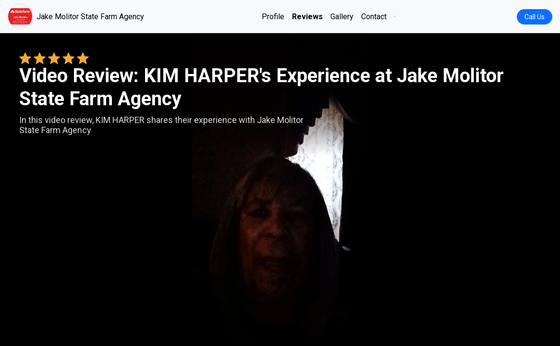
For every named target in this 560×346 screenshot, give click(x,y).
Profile (273, 16)
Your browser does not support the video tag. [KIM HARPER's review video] (280, 189)
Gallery (341, 16)
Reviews (307, 16)
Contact (374, 16)
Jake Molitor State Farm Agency (76, 16)
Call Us (534, 17)
